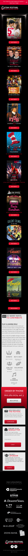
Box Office (14, 400)
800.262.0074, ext (14, 395)
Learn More (10, 422)
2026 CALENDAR (14, 308)
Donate (9, 468)
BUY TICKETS (14, 42)
